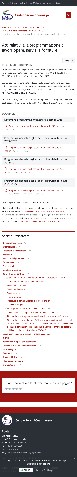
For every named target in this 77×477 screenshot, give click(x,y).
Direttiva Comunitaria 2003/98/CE (34, 211)
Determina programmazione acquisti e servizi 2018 (30, 126)
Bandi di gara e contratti (34, 27)
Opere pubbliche (10, 357)
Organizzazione (10, 246)
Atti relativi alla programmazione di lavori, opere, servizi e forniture (37, 316)
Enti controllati (10, 266)
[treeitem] (38, 243)
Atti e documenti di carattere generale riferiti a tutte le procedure (35, 277)
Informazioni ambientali (13, 361)
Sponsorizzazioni (14, 296)
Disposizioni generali (12, 242)
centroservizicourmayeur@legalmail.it (24, 452)
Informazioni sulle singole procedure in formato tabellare (32, 312)
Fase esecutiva (13, 293)
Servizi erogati (9, 349)
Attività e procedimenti (13, 270)
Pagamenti (8, 353)
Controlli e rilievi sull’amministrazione (20, 345)
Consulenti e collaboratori (15, 250)
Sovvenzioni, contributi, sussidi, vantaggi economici (27, 333)
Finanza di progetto (15, 304)
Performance (9, 262)
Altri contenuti (10, 364)
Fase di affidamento (16, 289)
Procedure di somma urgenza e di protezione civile (30, 300)
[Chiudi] (74, 458)
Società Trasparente (11, 27)
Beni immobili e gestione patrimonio (19, 341)
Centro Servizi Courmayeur (33, 420)
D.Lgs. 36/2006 (56, 211)
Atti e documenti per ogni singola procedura (25, 281)
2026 (66, 60)
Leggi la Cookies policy (46, 470)
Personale (7, 254)
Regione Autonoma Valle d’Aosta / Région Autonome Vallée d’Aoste (31, 3)
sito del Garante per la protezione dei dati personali (39, 221)
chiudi (26, 470)
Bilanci (6, 337)
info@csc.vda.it (15, 449)
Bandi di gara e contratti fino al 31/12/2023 (25, 30)
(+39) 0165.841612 (19, 442)
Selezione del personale (14, 258)
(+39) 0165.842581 (15, 445)
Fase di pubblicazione (16, 285)
